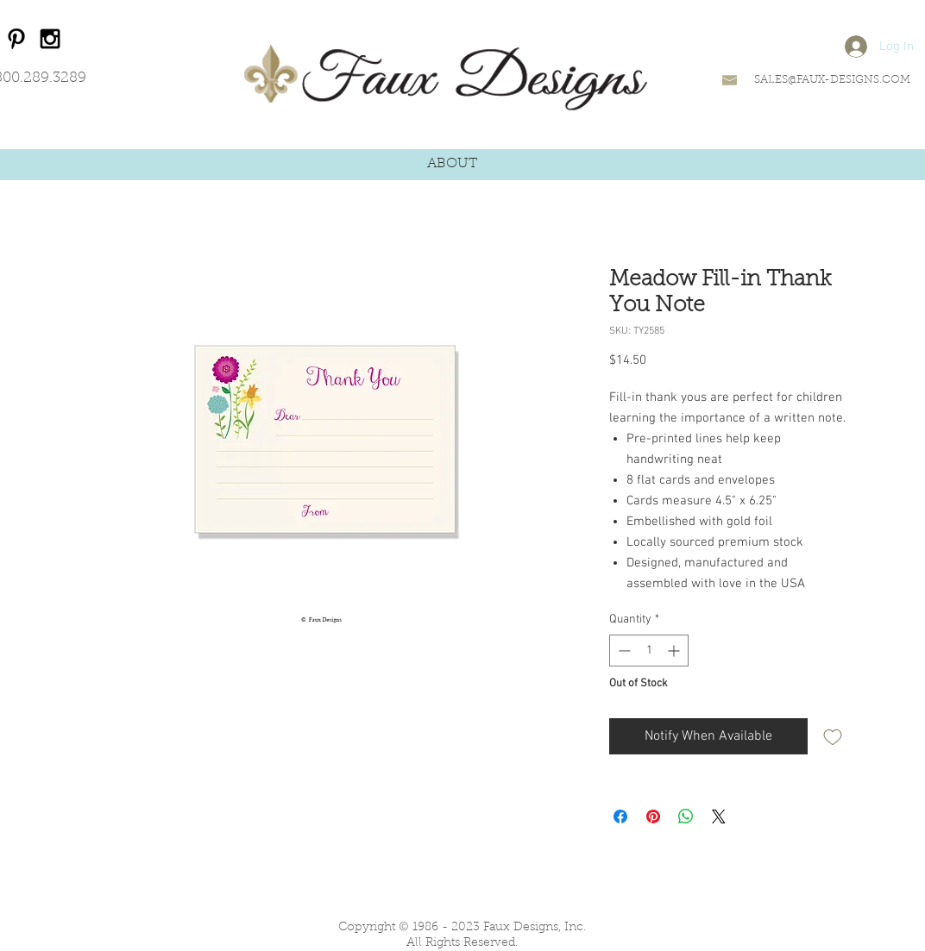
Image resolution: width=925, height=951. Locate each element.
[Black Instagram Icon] (50, 39)
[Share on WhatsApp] (686, 816)
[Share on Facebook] (620, 816)
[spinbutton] (648, 650)
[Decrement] (622, 650)
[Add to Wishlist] (833, 736)
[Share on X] (718, 816)
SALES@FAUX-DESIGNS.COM (832, 79)
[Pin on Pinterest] (653, 816)
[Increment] (675, 650)
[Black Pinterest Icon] (16, 39)
